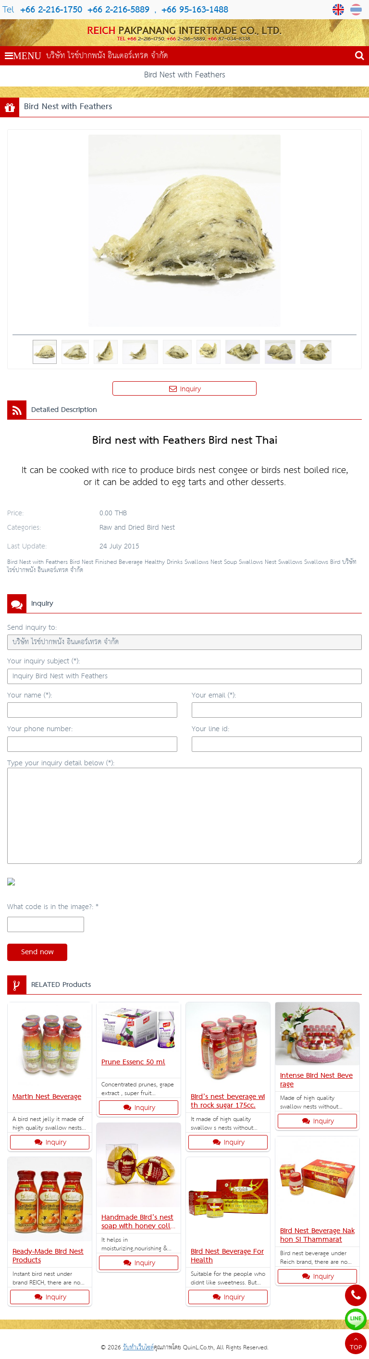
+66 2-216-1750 (51, 10)
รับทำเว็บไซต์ (138, 1347)
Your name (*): (29, 695)
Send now (37, 952)
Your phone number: (40, 729)
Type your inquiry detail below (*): (60, 763)
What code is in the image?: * (52, 906)
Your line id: (210, 729)
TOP (356, 1344)
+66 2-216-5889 (117, 10)
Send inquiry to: (32, 627)
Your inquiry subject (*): (43, 661)
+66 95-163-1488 (194, 10)
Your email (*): (214, 695)
